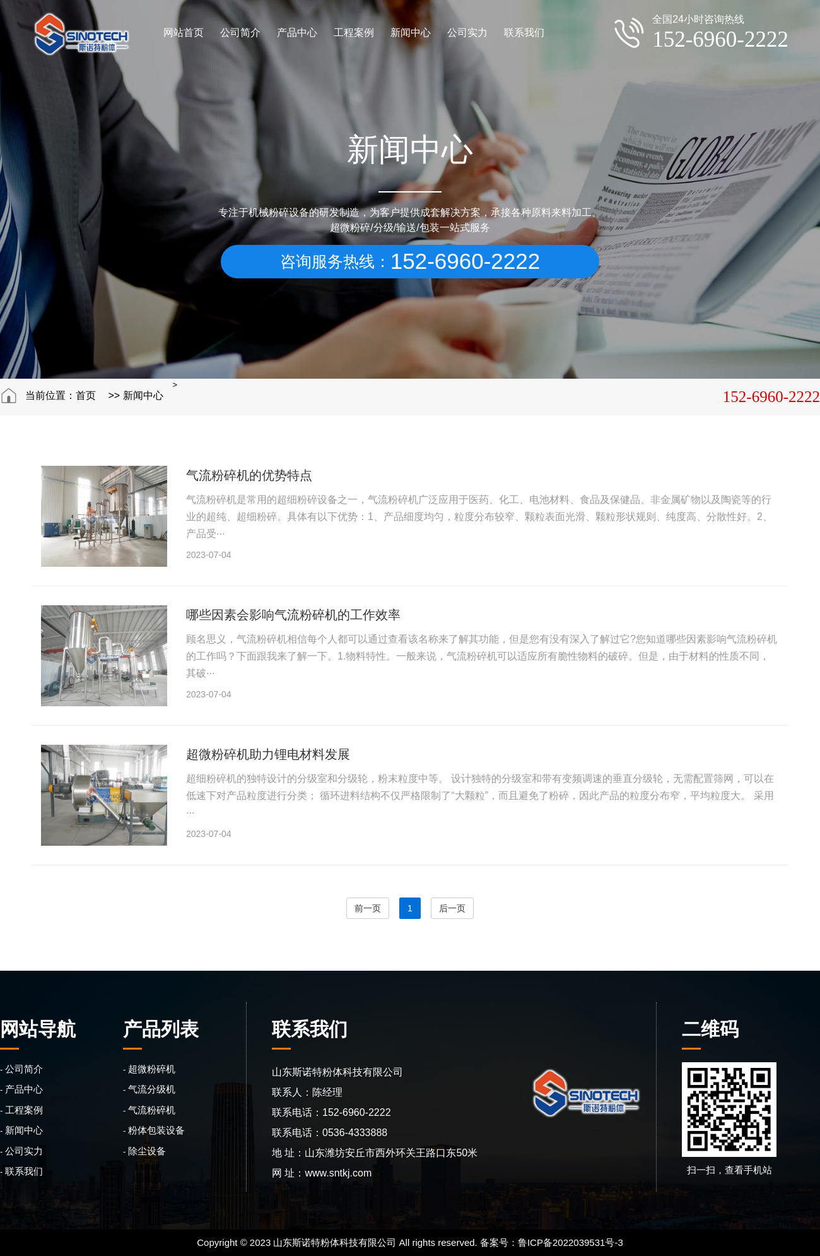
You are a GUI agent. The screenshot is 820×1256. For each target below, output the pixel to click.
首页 (86, 395)
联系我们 (524, 32)
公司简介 (240, 32)
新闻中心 (410, 32)
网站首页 (183, 32)
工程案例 (354, 32)
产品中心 (297, 32)
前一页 (367, 908)
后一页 (452, 908)
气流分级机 (151, 1089)
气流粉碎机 (151, 1110)
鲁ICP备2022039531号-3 (570, 1242)
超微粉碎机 (151, 1068)
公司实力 (467, 32)
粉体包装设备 (156, 1130)
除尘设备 (147, 1151)
